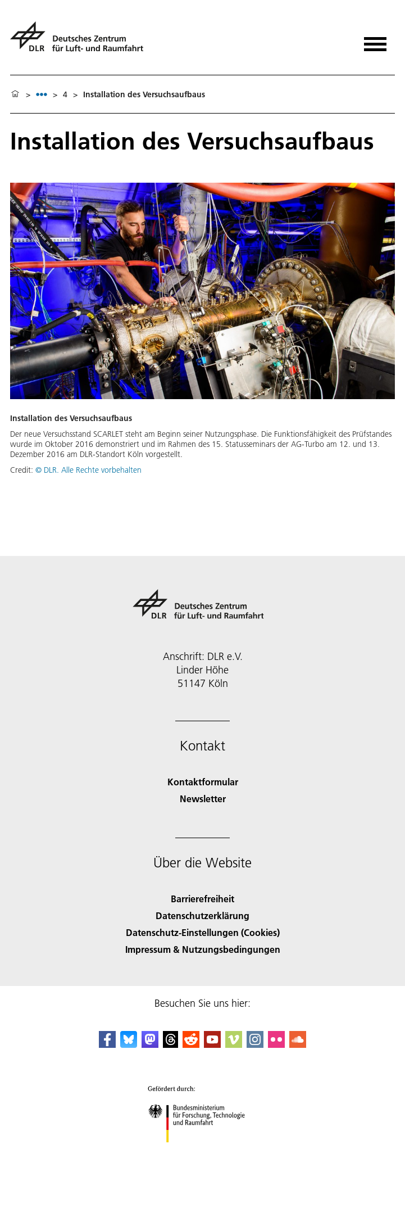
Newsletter (203, 798)
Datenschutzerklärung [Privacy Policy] (202, 915)
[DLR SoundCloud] (297, 1044)
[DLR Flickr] (276, 1044)
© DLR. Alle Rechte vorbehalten (88, 470)
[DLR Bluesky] (128, 1044)
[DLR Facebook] (107, 1044)
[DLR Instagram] (255, 1044)
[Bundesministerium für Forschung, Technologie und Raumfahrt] (202, 1152)
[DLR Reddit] (191, 1044)
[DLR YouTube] (212, 1044)
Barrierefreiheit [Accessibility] (202, 899)
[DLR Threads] (171, 1044)
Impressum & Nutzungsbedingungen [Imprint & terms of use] (202, 949)
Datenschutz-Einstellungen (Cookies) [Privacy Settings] (203, 932)
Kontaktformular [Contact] (202, 782)
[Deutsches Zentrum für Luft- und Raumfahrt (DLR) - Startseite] (81, 41)
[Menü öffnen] (375, 40)
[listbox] (41, 94)
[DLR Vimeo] (233, 1044)
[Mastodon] (150, 1044)
